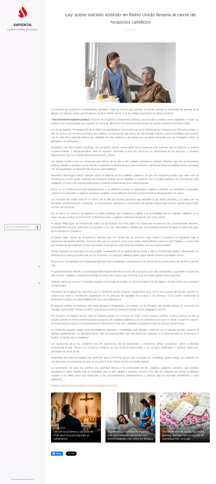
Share (56, 453)
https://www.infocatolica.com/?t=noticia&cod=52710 (88, 385)
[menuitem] (22, 241)
